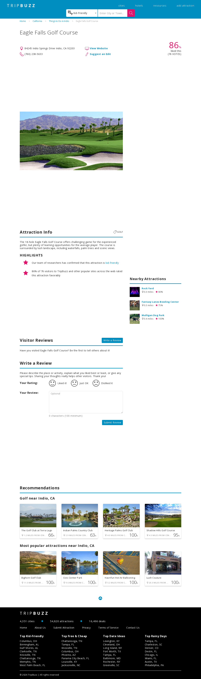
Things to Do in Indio (59, 21)
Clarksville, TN (28, 651)
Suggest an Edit (100, 54)
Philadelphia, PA (154, 665)
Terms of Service (108, 627)
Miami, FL (151, 658)
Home (23, 21)
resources (159, 5)
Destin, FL (151, 651)
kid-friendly (112, 262)
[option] (71, 141)
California (37, 21)
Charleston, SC (153, 644)
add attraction (185, 5)
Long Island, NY (112, 648)
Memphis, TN (28, 661)
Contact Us (132, 627)
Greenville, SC (111, 665)
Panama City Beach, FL (75, 658)
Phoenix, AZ (69, 654)
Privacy (86, 627)
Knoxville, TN (28, 654)
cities (121, 5)
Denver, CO (152, 648)
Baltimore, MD (112, 658)
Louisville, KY (69, 661)
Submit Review (112, 422)
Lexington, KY (111, 641)
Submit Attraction (63, 627)
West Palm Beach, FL (32, 665)
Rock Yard (148, 288)
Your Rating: (29, 383)
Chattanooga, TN (30, 658)
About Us (40, 627)
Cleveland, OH (111, 644)
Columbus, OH (28, 641)
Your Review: (29, 392)
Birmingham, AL (29, 644)
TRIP (21, 5)
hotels (139, 5)
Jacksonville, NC (71, 665)
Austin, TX (151, 661)
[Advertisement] (100, 84)
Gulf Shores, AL (29, 648)
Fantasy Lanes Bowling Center (160, 301)
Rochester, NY (111, 661)
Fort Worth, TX (112, 651)
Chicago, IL (151, 654)
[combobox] (82, 13)
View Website (99, 48)
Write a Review (112, 340)
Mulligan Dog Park (153, 315)
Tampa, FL (68, 644)
